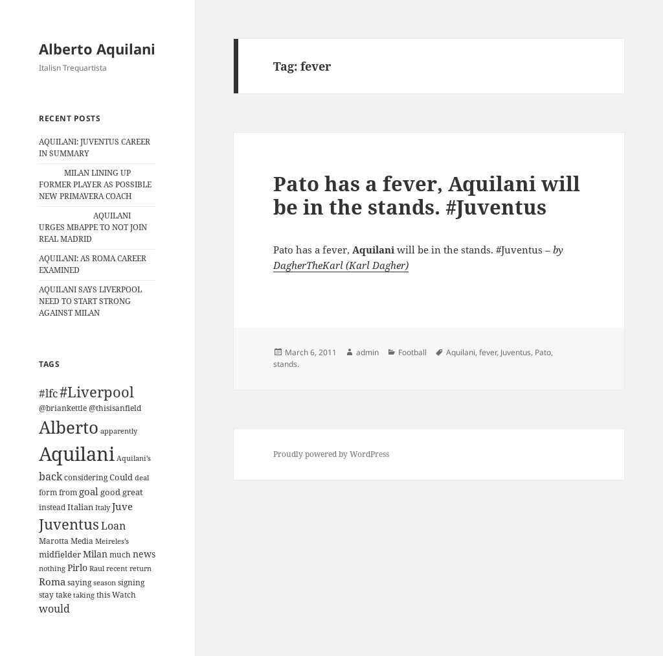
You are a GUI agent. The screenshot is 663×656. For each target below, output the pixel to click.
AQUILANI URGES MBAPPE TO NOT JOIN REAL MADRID (93, 227)
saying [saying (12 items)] (79, 582)
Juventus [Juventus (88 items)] (69, 524)
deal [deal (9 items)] (142, 477)
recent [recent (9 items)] (117, 568)
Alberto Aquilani (97, 48)
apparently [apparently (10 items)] (118, 431)
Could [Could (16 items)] (121, 477)
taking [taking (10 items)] (84, 595)
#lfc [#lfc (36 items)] (48, 393)
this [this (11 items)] (103, 595)
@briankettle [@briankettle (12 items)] (63, 408)
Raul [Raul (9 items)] (96, 568)
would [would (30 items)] (54, 608)
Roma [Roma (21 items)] (52, 581)
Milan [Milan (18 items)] (95, 554)
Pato (543, 352)
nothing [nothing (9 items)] (52, 568)
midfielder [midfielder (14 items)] (60, 554)
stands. (286, 363)
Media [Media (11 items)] (82, 541)
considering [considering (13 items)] (85, 477)
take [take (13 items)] (63, 594)
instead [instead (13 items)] (52, 507)
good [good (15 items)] (110, 492)
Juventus (515, 352)
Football (412, 352)
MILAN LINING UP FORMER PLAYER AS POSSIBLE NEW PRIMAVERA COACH (95, 184)
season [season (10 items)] (104, 582)
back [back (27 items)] (50, 476)
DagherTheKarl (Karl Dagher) (341, 265)
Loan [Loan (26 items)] (113, 526)
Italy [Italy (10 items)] (102, 507)
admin (367, 352)
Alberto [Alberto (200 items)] (68, 427)
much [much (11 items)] (120, 554)
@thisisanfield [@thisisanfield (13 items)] (115, 408)
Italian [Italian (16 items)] (80, 507)
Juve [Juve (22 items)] (122, 506)
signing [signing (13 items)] (131, 582)
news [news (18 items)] (144, 554)
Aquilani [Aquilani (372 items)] (77, 454)
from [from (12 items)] (68, 492)
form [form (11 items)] (48, 492)
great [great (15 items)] (132, 492)
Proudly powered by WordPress (331, 454)
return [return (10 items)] (140, 568)
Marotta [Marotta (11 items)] (54, 541)
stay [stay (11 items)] (46, 595)
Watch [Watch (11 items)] (124, 595)
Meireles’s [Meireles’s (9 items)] (112, 541)
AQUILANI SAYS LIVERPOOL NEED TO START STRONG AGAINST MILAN (90, 301)
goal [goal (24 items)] (88, 491)
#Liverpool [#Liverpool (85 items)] (97, 391)
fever (488, 352)
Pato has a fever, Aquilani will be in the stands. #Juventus (426, 195)
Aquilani (460, 352)
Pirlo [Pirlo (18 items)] (77, 567)
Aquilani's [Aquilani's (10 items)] (134, 458)
